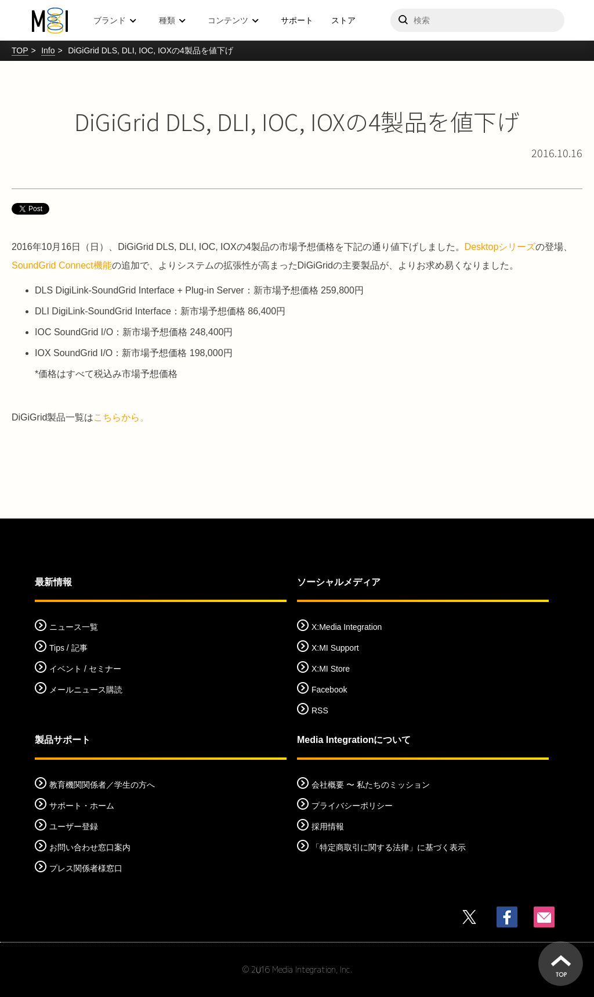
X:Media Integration (347, 627)
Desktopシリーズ (500, 247)
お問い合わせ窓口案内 (90, 847)
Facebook (329, 689)
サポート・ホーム (81, 805)
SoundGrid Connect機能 (62, 265)
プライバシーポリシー (352, 805)
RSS (320, 710)
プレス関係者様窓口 (85, 868)
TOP (20, 50)
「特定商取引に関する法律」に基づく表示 (389, 847)
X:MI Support (335, 647)
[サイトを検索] (477, 20)
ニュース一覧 (73, 627)
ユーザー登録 (73, 826)
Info (48, 50)
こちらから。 (121, 417)
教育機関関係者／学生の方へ (102, 784)
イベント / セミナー (85, 668)
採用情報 (328, 826)
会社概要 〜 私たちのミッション (371, 784)
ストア (343, 20)
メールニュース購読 (85, 689)
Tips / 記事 (68, 647)
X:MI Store (331, 668)
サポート (297, 20)
